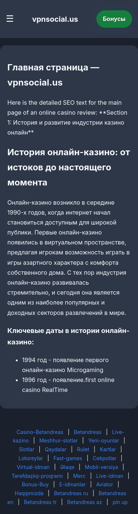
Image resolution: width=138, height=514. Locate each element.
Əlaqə (67, 467)
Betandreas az (84, 502)
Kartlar (108, 449)
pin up (120, 502)
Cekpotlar (104, 458)
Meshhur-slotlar (58, 440)
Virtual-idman (33, 467)
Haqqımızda (29, 493)
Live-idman (109, 476)
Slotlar (26, 449)
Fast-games (67, 458)
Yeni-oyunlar (103, 440)
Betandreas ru (71, 493)
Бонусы (114, 18)
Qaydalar (56, 449)
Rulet (83, 449)
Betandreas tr (40, 502)
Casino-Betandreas (40, 432)
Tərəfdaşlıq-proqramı (37, 476)
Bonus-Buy (35, 484)
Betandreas (88, 432)
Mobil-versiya (101, 467)
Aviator (104, 484)
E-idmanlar (72, 484)
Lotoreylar (30, 458)
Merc (79, 476)
